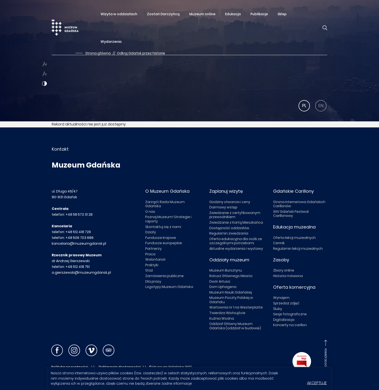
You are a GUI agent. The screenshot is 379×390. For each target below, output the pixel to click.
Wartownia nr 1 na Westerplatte (236, 307)
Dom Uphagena (222, 286)
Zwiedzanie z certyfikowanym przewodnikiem (234, 215)
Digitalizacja (283, 319)
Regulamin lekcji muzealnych (298, 248)
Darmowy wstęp (223, 207)
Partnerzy (153, 248)
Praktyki (151, 265)
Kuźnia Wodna (221, 318)
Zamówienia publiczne (164, 275)
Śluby (277, 308)
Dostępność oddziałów (229, 228)
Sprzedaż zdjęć (286, 303)
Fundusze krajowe (160, 237)
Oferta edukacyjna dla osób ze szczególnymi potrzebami (235, 241)
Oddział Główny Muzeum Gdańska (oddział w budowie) (235, 326)
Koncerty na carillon (290, 325)
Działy (150, 232)
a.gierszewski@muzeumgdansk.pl (81, 272)
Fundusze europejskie (163, 243)
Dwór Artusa (219, 281)
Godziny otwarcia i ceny (229, 201)
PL (304, 106)
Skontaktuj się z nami (163, 226)
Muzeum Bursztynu (225, 270)
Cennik (279, 243)
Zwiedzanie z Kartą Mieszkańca (236, 222)
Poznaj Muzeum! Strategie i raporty (168, 219)
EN (320, 106)
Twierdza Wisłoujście (227, 312)
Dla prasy (153, 281)
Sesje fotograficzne (290, 314)
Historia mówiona (288, 275)
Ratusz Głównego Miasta (230, 275)
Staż (149, 270)
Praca (150, 254)
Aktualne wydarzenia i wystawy (236, 248)
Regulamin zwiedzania (228, 233)
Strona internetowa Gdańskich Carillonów (299, 204)
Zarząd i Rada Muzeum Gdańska (165, 204)
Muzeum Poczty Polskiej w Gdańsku (231, 299)
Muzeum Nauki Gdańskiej (230, 292)
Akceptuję (317, 383)
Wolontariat (155, 259)
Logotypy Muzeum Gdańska (169, 286)
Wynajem (281, 297)
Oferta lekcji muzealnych (294, 237)
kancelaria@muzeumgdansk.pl (79, 243)
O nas (150, 211)
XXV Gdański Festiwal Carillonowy (291, 213)
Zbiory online (283, 270)
